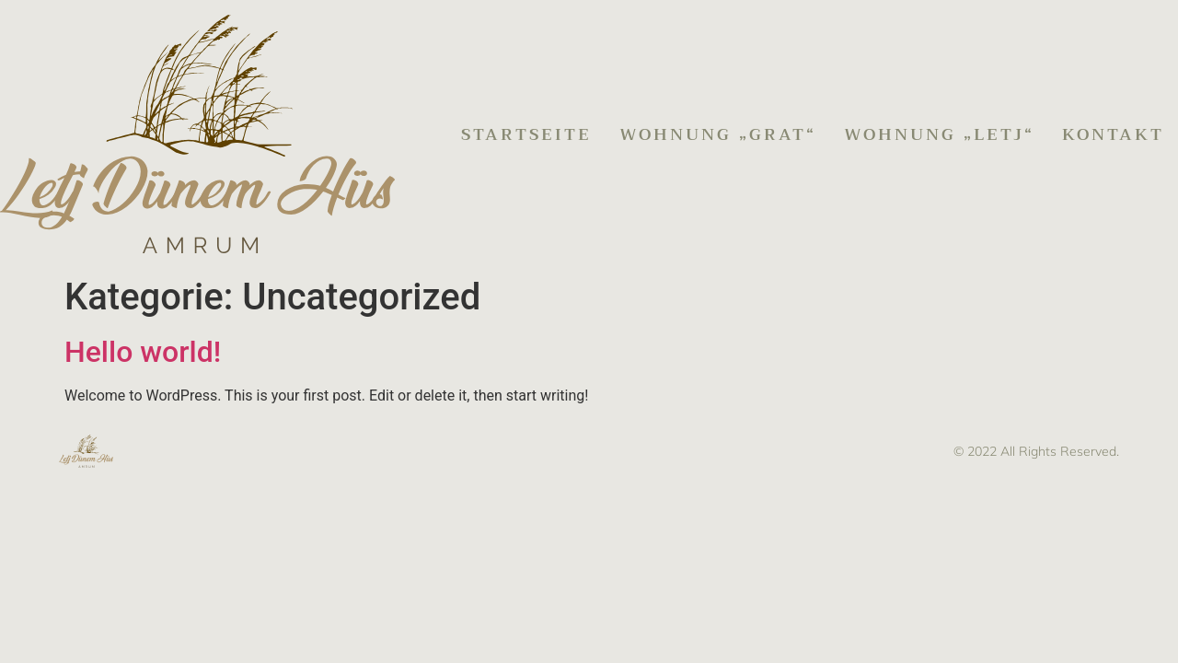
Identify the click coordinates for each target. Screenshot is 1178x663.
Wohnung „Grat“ (717, 134)
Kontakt (1113, 134)
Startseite (526, 134)
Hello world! (142, 351)
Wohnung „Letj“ (939, 134)
